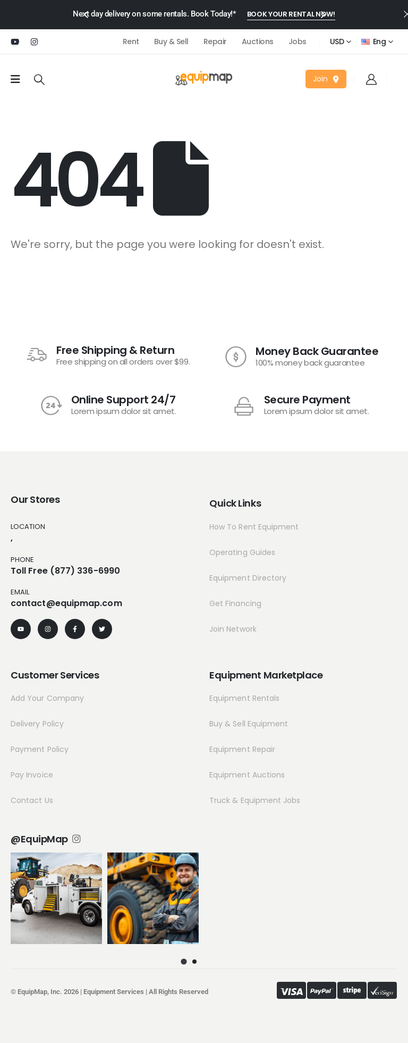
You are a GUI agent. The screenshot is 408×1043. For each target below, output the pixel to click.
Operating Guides (242, 552)
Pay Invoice (32, 774)
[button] (291, 15)
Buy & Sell (171, 41)
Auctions (258, 41)
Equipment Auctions (247, 774)
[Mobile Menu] (15, 79)
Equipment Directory (247, 578)
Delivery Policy (37, 723)
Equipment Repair (242, 749)
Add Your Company (47, 698)
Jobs (297, 41)
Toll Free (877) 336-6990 (65, 571)
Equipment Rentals (244, 698)
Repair (215, 41)
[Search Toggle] (39, 79)
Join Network (233, 629)
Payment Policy (40, 749)
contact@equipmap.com (66, 603)
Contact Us (32, 800)
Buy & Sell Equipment (248, 723)
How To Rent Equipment (254, 527)
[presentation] (85, 14)
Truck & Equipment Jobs (255, 800)
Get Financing (235, 603)
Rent (131, 41)
